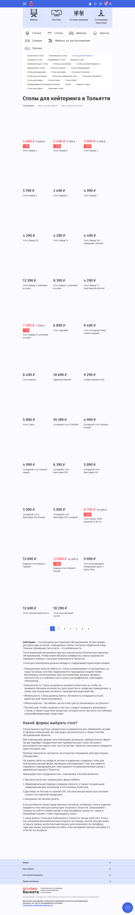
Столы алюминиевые (81, 68)
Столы (55, 33)
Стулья (32, 33)
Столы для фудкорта (37, 72)
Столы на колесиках (63, 64)
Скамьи (33, 41)
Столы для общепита (93, 76)
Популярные (29, 106)
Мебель (34, 15)
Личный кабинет (90, 2)
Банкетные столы (36, 55)
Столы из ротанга (58, 68)
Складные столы (35, 59)
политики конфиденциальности (38, 905)
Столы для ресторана (37, 76)
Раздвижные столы (57, 59)
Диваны (77, 33)
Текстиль (56, 15)
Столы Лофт (71, 80)
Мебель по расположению (68, 41)
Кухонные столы (56, 88)
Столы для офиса (35, 88)
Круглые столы (78, 59)
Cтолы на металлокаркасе (90, 64)
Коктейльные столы (58, 55)
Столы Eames (54, 80)
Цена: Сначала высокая (75, 106)
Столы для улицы (35, 80)
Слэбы (69, 84)
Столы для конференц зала (66, 76)
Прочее (33, 48)
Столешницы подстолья (101, 16)
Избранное (95, 2)
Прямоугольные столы (38, 64)
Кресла (100, 33)
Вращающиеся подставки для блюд (45, 84)
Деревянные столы (36, 68)
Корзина (106, 3)
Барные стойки (84, 84)
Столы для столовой (81, 72)
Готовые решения (79, 15)
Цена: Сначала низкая (50, 106)
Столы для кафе (59, 72)
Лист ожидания (100, 2)
